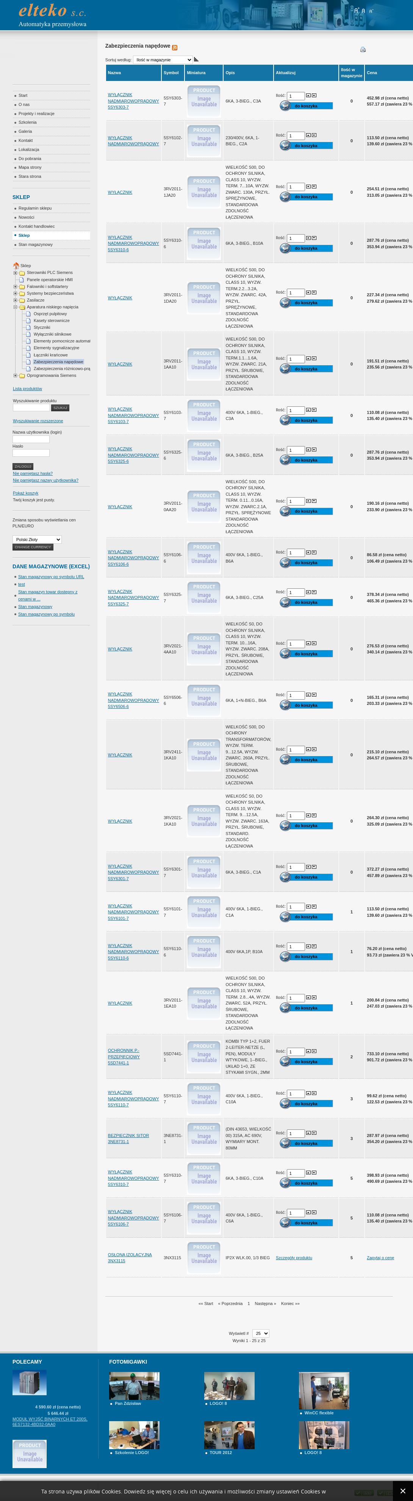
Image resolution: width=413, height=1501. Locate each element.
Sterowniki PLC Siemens (50, 272)
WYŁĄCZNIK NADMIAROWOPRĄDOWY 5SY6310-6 (133, 243)
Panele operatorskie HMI (50, 279)
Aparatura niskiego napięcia (52, 307)
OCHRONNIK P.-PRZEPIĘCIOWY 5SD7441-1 (124, 1056)
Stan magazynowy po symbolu (46, 614)
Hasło (18, 446)
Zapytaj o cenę (380, 1257)
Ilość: (281, 95)
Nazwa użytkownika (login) (37, 432)
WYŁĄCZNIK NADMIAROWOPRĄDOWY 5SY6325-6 (133, 455)
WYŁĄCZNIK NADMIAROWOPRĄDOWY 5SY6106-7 (133, 1217)
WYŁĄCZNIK (120, 192)
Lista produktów (27, 388)
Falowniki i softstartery (47, 286)
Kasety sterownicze (52, 320)
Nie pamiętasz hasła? (33, 473)
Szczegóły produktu (294, 1257)
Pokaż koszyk (25, 493)
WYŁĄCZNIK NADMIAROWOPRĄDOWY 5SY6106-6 (133, 557)
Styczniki (42, 327)
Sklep (25, 265)
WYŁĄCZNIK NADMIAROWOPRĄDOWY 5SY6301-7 (133, 872)
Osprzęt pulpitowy (50, 313)
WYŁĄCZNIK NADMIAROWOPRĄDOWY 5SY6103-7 (133, 415)
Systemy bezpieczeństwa (50, 293)
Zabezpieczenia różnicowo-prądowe (67, 368)
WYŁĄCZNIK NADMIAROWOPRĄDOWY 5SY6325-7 (133, 597)
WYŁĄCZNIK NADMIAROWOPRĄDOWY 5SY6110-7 (133, 1098)
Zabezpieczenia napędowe (58, 361)
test (21, 584)
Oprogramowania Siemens (51, 375)
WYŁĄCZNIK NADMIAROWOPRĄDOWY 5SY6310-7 (133, 1178)
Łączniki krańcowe (51, 355)
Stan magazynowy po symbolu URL (51, 576)
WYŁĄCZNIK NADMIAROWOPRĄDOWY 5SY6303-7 (133, 100)
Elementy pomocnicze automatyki (65, 341)
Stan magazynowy (35, 606)
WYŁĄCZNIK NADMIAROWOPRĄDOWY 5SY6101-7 (133, 912)
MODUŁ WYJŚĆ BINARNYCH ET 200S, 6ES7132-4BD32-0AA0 (50, 1436)
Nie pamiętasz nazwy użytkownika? (45, 480)
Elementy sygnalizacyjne (56, 347)
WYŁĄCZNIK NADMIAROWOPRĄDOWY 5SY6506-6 (133, 700)
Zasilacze (35, 300)
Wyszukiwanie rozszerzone (38, 420)
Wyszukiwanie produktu (34, 400)
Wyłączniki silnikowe (53, 334)
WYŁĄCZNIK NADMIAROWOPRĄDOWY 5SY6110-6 (133, 951)
